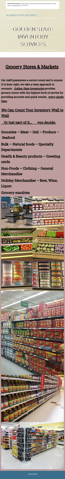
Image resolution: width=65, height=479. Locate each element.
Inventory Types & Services (23, 18)
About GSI (20, 12)
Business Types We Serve (22, 15)
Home (9, 12)
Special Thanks (32, 474)
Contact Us (49, 18)
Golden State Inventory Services (32, 36)
